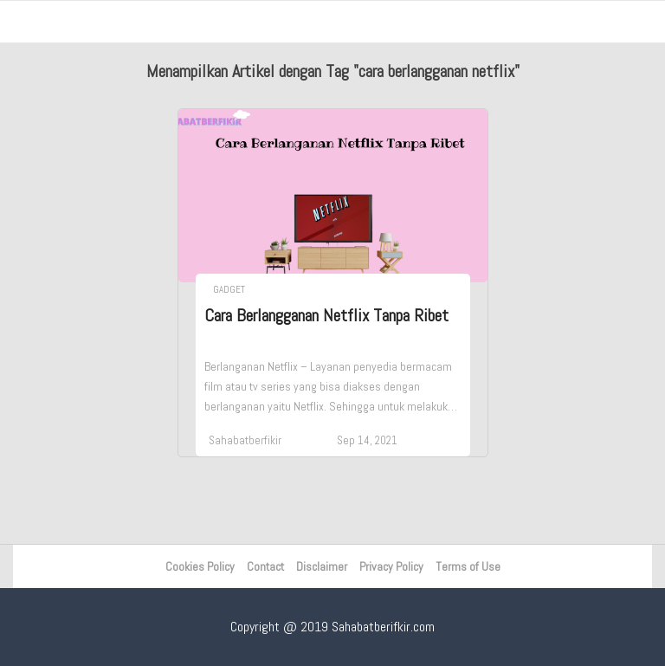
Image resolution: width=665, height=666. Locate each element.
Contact (265, 566)
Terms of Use (468, 566)
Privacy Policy (391, 566)
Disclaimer (321, 566)
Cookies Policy (200, 566)
